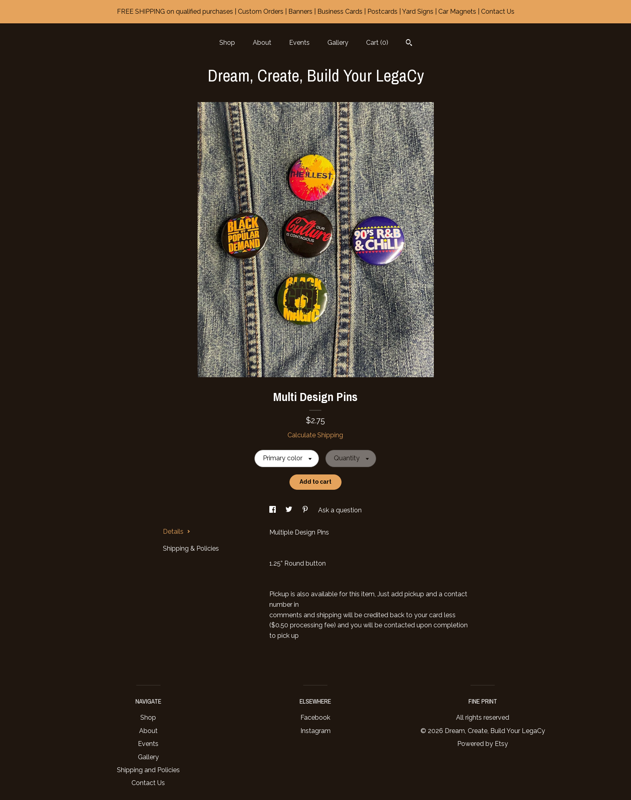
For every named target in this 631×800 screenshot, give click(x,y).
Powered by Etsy (482, 744)
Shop (227, 42)
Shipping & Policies (191, 548)
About (262, 42)
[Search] (409, 43)
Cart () (377, 42)
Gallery (337, 42)
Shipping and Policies (148, 770)
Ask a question (340, 510)
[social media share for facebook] (273, 510)
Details (176, 531)
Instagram (315, 731)
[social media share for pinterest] (306, 510)
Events (299, 42)
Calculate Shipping (315, 435)
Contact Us (148, 783)
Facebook (315, 717)
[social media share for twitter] (289, 510)
